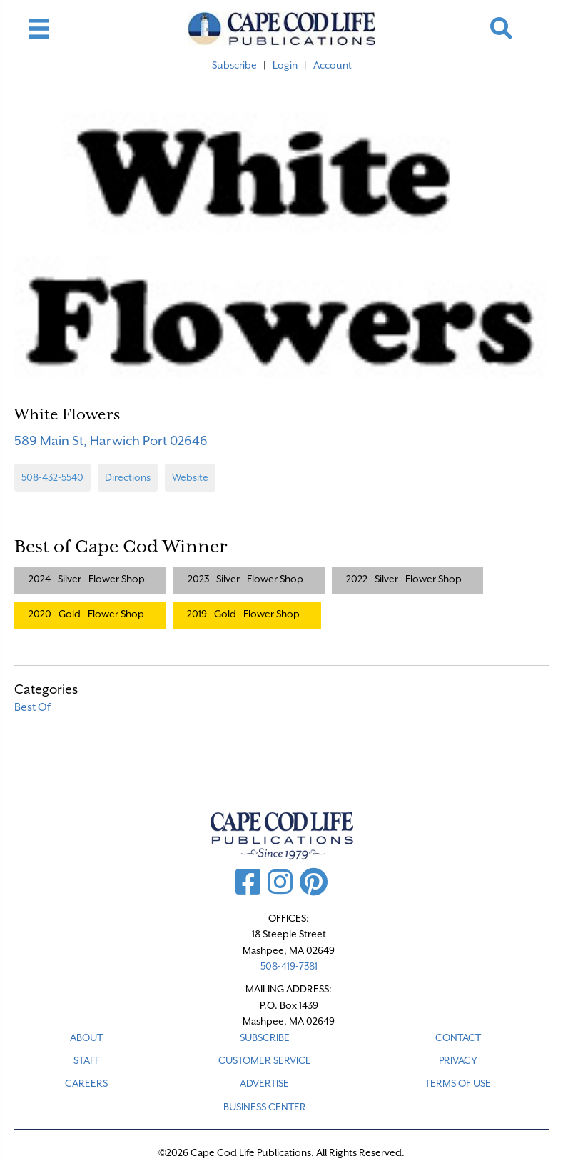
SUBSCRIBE (265, 1037)
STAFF (86, 1060)
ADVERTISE (264, 1083)
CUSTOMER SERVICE (264, 1060)
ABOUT (86, 1037)
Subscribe (234, 65)
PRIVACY (458, 1060)
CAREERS (86, 1083)
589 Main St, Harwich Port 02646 (111, 440)
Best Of (32, 707)
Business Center (264, 1106)
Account (332, 65)
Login (285, 65)
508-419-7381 (289, 966)
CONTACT (458, 1037)
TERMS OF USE (458, 1083)
